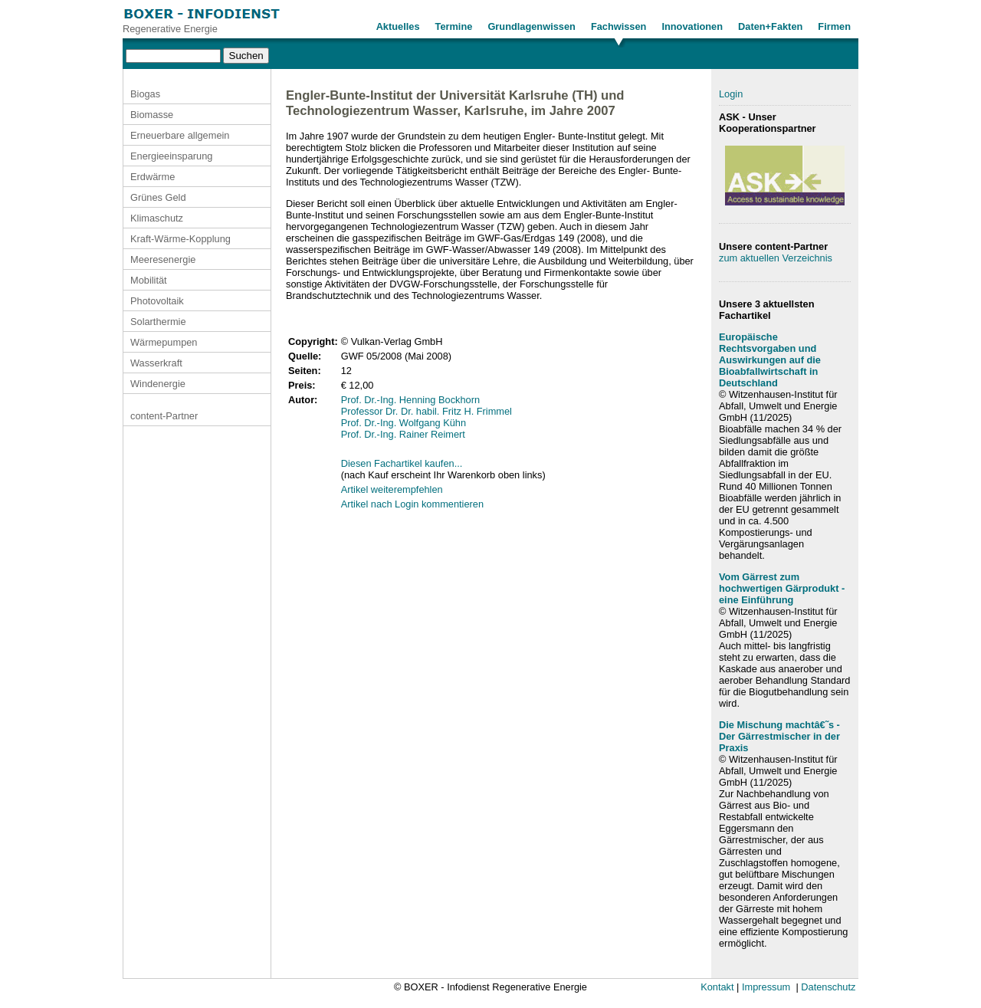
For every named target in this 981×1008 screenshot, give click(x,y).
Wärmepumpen (163, 342)
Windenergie (157, 383)
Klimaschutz (156, 218)
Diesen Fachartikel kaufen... (402, 463)
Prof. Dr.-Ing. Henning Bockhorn (410, 399)
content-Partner (164, 416)
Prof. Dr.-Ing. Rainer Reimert (403, 434)
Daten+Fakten (770, 26)
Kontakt (716, 987)
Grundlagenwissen (531, 26)
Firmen (834, 26)
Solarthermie (158, 321)
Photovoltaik (157, 301)
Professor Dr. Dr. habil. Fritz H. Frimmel (426, 411)
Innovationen (692, 26)
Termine (454, 26)
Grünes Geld (158, 197)
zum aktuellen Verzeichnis (775, 258)
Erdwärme (152, 176)
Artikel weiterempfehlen (392, 489)
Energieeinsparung (171, 156)
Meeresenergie (162, 259)
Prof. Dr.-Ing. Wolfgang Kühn (403, 422)
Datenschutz (828, 987)
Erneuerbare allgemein (179, 135)
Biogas (145, 94)
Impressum (766, 987)
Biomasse (151, 114)
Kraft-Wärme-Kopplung (180, 239)
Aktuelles (398, 26)
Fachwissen (619, 26)
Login (731, 94)
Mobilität (148, 280)
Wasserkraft (156, 363)
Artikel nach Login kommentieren (412, 504)
